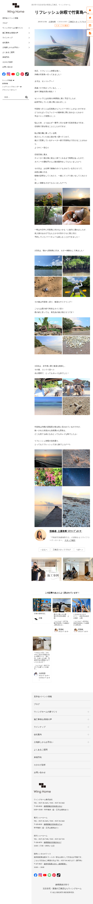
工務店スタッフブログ (77, 22)
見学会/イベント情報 (10, 18)
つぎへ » (79, 550)
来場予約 (5, 57)
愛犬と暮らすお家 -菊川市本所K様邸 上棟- (61, 616)
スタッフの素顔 (62, 26)
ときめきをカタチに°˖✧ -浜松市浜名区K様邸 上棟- (81, 616)
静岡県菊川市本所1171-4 (53, 824)
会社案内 (5, 43)
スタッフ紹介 (70, 540)
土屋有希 (52, 22)
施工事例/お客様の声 (10, 33)
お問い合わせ (7, 67)
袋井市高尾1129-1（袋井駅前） (55, 864)
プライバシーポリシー (9, 90)
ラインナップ (7, 38)
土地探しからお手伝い (10, 47)
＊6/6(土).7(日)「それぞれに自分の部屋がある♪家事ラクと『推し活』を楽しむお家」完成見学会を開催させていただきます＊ (42, 657)
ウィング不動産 (7, 80)
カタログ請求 (7, 62)
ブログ (5, 23)
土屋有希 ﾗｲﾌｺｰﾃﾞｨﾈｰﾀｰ (66, 531)
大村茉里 (42, 673)
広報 (40, 618)
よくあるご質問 (8, 52)
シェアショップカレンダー (11, 86)
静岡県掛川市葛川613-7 (52, 842)
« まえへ (44, 550)
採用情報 (5, 83)
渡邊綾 (61, 629)
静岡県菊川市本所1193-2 (53, 806)
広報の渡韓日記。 (40, 613)
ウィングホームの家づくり (12, 28)
